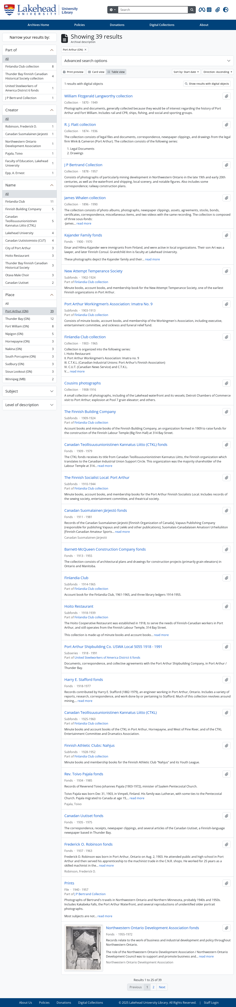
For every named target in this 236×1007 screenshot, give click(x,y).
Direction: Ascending (217, 72)
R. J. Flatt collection (80, 124)
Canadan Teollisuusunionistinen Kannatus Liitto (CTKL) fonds (115, 444)
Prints (69, 883)
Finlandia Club (29, 202)
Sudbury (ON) (29, 365)
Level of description (22, 404)
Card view (96, 72)
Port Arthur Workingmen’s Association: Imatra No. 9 (108, 304)
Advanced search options (85, 60)
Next (162, 987)
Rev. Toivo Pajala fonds (83, 774)
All (7, 59)
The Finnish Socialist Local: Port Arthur (96, 477)
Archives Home (38, 25)
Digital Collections (162, 25)
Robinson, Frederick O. (29, 127)
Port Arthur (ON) (29, 312)
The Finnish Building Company (90, 411)
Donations (117, 25)
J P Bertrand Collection (29, 99)
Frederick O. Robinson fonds (88, 844)
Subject (11, 391)
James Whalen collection (85, 198)
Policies (79, 25)
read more (84, 223)
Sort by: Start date (185, 72)
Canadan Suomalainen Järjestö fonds (95, 510)
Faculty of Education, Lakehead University (29, 163)
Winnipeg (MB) (29, 380)
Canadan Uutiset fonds (83, 816)
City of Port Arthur (29, 249)
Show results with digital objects (207, 83)
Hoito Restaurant (29, 256)
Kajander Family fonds (83, 235)
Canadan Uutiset (29, 283)
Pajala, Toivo (29, 154)
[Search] (153, 9)
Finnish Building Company (29, 210)
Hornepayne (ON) (29, 342)
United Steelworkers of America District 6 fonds (29, 88)
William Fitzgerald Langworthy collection (98, 96)
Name (10, 185)
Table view (116, 72)
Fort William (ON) (29, 327)
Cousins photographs (82, 383)
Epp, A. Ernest (29, 174)
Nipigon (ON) (29, 335)
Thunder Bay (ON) (29, 320)
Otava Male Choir (29, 276)
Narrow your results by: (30, 37)
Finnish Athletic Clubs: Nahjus (89, 745)
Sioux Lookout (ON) (29, 372)
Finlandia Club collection (29, 67)
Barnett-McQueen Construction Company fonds (105, 549)
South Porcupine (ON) (29, 357)
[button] (201, 10)
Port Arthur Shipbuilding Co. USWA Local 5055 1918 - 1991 (113, 646)
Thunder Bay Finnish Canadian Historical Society (29, 265)
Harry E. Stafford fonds (83, 679)
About (204, 25)
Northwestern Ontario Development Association (29, 143)
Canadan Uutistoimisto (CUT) (29, 241)
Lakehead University (29, 234)
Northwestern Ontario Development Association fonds (152, 928)
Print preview (73, 72)
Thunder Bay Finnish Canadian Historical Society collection (29, 76)
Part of (11, 49)
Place (9, 294)
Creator (11, 109)
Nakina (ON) (29, 350)
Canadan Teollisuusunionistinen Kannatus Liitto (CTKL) (29, 221)
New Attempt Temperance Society (93, 271)
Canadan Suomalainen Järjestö (29, 135)
